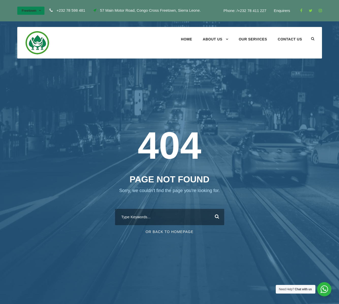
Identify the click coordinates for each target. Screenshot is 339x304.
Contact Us (290, 39)
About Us (212, 39)
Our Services (253, 39)
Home (186, 39)
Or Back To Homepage (169, 232)
